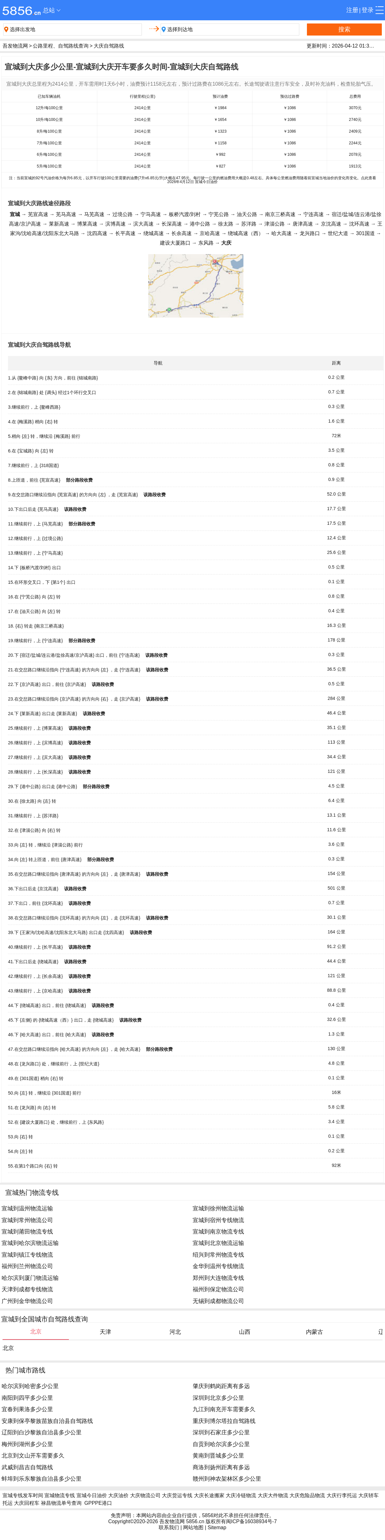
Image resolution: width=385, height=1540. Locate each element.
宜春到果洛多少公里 (27, 1409)
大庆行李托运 (342, 1495)
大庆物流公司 (145, 1495)
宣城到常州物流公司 (27, 1220)
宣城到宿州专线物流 (218, 1220)
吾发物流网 (15, 46)
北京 (8, 1348)
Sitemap (217, 1527)
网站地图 (193, 1527)
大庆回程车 (26, 1503)
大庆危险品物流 (307, 1495)
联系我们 (169, 1527)
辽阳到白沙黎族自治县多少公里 (42, 1432)
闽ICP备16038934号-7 (251, 1521)
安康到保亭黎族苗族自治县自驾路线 (47, 1421)
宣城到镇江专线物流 (27, 1255)
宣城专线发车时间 (23, 1495)
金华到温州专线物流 (218, 1266)
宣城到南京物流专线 (218, 1231)
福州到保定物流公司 (218, 1289)
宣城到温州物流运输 (27, 1208)
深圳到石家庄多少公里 (221, 1432)
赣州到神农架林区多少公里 (227, 1479)
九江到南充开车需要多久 (224, 1409)
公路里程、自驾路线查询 (61, 46)
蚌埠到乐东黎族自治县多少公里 (42, 1479)
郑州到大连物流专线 (218, 1278)
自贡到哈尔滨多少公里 (221, 1444)
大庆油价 (118, 1495)
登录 (368, 10)
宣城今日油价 (91, 1495)
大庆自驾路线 (109, 46)
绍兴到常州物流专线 (218, 1255)
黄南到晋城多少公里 (218, 1455)
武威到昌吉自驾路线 (27, 1467)
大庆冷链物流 (241, 1495)
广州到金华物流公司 (27, 1301)
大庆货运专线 (177, 1495)
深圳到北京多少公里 (218, 1398)
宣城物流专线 (59, 1495)
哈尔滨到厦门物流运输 (30, 1278)
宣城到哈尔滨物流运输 (30, 1243)
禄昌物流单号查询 (61, 1503)
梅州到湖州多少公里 (27, 1444)
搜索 (344, 29)
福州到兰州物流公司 (27, 1266)
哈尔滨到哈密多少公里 (30, 1386)
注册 (352, 10)
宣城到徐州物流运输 (218, 1208)
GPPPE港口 (98, 1503)
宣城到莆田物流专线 (27, 1231)
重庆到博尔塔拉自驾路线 (224, 1421)
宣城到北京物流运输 (218, 1243)
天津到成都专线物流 (27, 1289)
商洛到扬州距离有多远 (221, 1467)
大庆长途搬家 (209, 1495)
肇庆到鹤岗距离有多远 (221, 1386)
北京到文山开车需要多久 (33, 1455)
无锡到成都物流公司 (218, 1301)
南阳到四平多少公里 (27, 1398)
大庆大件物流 (273, 1495)
